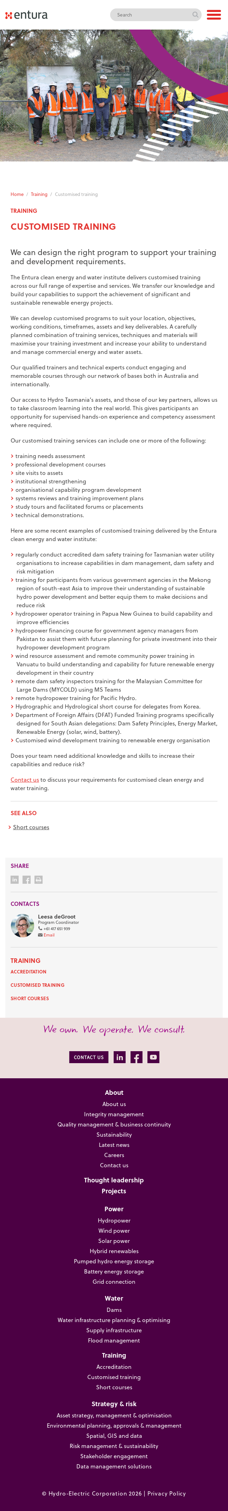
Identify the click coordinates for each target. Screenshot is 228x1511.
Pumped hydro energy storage (114, 1261)
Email (49, 935)
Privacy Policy (166, 1493)
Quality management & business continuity (114, 1124)
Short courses (31, 827)
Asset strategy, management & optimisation (114, 1415)
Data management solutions (114, 1466)
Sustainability (114, 1134)
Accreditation (28, 971)
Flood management (114, 1340)
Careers (114, 1155)
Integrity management (114, 1114)
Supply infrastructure (114, 1330)
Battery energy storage (114, 1271)
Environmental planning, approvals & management (114, 1425)
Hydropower (114, 1220)
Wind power (114, 1230)
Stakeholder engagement (114, 1456)
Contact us (25, 779)
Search (195, 14)
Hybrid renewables (114, 1251)
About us (114, 1104)
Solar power (114, 1241)
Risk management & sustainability (114, 1446)
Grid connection (114, 1281)
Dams (114, 1310)
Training (39, 194)
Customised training (37, 985)
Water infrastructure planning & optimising (114, 1320)
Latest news (114, 1145)
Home (17, 194)
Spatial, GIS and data (114, 1436)
